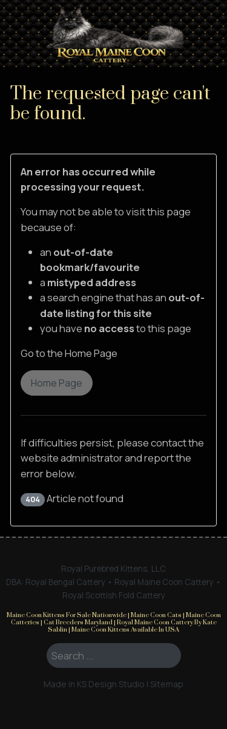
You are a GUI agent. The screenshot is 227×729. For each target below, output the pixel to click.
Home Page (56, 383)
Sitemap (166, 684)
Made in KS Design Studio (94, 684)
